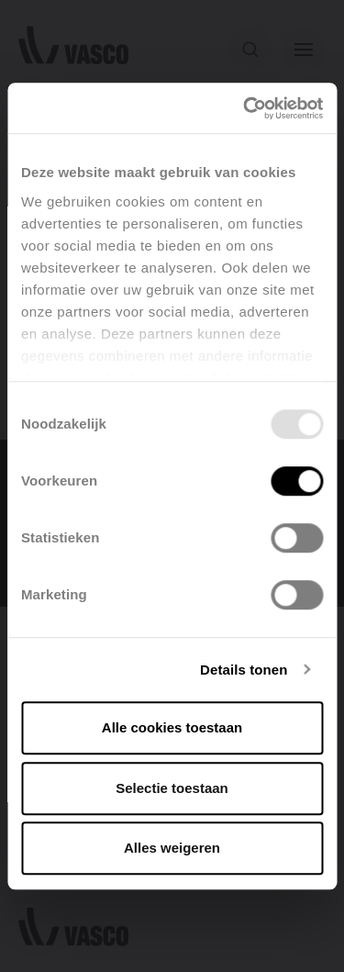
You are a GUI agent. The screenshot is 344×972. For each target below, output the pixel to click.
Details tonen (243, 669)
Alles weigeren (172, 847)
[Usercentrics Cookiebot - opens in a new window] (245, 108)
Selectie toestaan (172, 788)
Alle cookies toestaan (172, 727)
